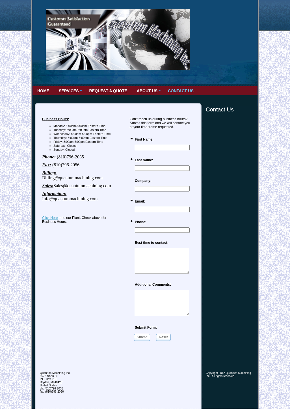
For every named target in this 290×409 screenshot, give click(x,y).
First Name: (144, 139)
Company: (143, 181)
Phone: (140, 222)
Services (69, 91)
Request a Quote (108, 91)
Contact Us (181, 91)
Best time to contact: (151, 243)
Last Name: (144, 160)
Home (43, 91)
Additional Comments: (153, 285)
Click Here (50, 218)
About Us (147, 91)
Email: (140, 201)
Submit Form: (146, 328)
